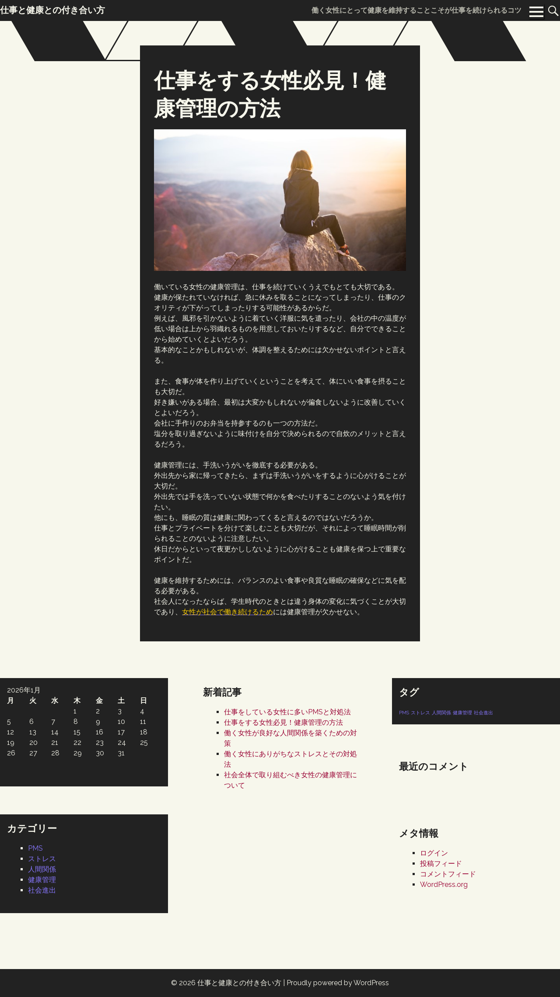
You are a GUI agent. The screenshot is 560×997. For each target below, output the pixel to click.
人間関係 (42, 869)
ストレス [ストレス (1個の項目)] (420, 712)
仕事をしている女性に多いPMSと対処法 (287, 712)
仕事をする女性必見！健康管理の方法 (283, 722)
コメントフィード (448, 874)
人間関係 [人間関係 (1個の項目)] (441, 712)
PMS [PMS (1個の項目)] (404, 712)
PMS (35, 848)
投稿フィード (441, 863)
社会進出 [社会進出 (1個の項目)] (483, 712)
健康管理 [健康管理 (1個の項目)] (462, 712)
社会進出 (42, 890)
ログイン (434, 853)
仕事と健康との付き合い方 (239, 983)
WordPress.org (444, 884)
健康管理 (42, 880)
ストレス (42, 859)
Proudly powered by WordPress (338, 983)
